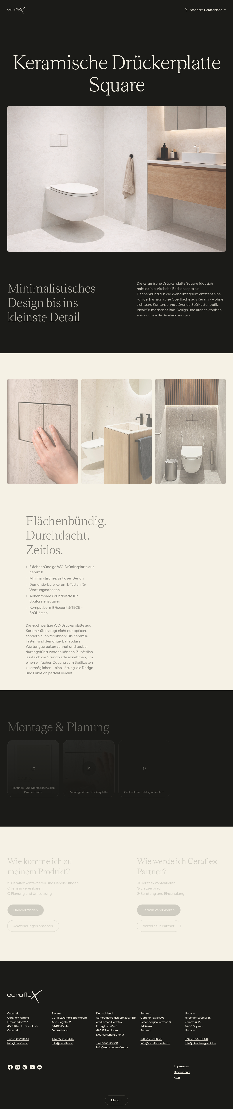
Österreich (14, 1013)
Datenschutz (182, 1072)
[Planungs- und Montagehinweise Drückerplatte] (33, 768)
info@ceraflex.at (17, 1043)
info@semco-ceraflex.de (112, 1047)
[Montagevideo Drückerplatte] (89, 768)
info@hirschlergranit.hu (200, 1043)
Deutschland (104, 1013)
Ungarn (190, 1013)
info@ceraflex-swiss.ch (155, 1043)
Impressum (181, 1066)
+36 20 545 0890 (196, 1039)
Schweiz (146, 1013)
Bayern (56, 1013)
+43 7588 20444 (18, 1039)
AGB (177, 1077)
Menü (116, 1100)
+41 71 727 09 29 (151, 1039)
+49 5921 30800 (107, 1043)
